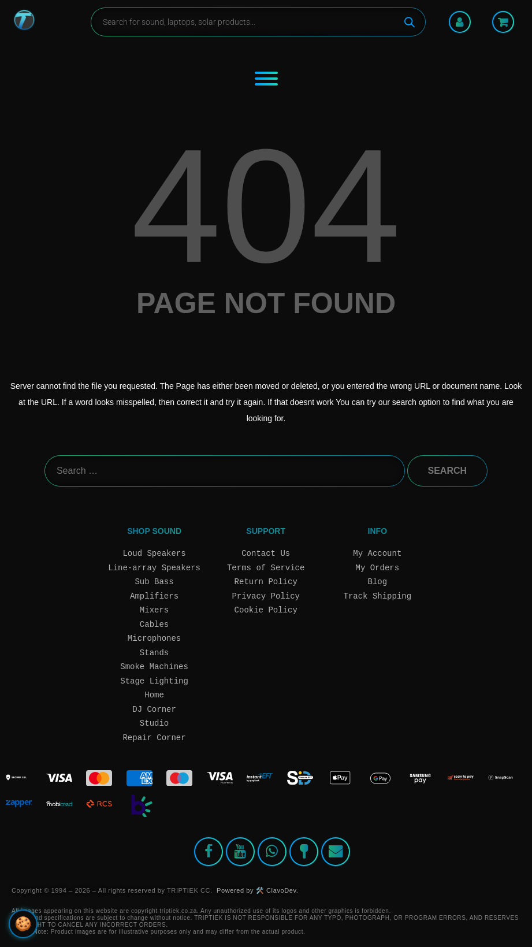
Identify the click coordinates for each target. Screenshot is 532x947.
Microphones (154, 638)
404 (266, 206)
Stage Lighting (154, 680)
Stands (154, 652)
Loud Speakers (153, 553)
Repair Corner (153, 737)
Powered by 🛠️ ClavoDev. (257, 890)
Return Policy (266, 581)
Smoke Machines (154, 666)
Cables (154, 624)
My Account (377, 553)
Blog (378, 581)
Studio (154, 723)
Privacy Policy (266, 596)
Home (154, 694)
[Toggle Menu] (266, 79)
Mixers (154, 609)
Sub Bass (154, 581)
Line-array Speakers (154, 567)
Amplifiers (154, 596)
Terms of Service (265, 567)
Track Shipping (378, 596)
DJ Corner (154, 709)
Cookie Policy (266, 609)
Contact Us (265, 553)
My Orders (378, 567)
